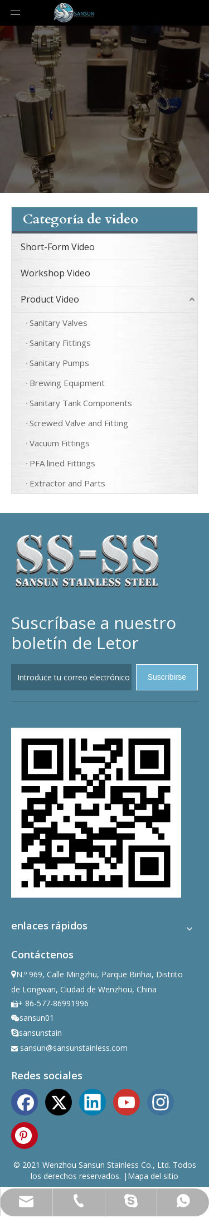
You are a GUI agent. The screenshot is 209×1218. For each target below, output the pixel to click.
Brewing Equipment (67, 382)
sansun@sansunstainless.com (74, 1047)
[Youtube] (126, 1101)
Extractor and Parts (67, 483)
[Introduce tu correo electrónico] (71, 677)
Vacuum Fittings (60, 443)
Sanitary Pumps (59, 362)
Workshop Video (55, 273)
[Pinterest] (24, 1134)
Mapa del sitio (153, 1176)
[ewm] (96, 812)
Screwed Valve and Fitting (79, 422)
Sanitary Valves (59, 322)
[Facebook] (24, 1101)
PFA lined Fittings (62, 463)
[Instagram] (160, 1101)
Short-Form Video (58, 247)
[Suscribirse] (167, 677)
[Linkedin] (92, 1101)
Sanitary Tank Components (81, 402)
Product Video (50, 299)
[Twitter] (58, 1101)
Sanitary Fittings (60, 342)
